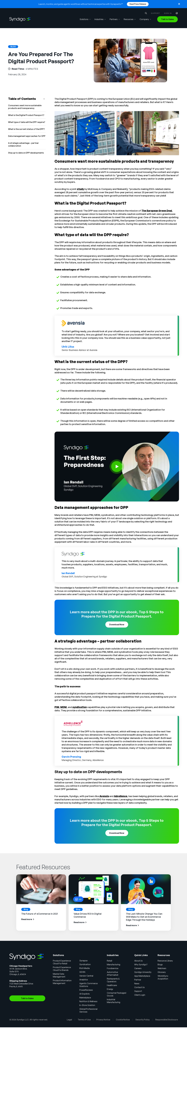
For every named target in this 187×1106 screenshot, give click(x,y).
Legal (69, 1019)
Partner (137, 979)
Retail (109, 960)
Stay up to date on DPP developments (26, 153)
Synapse (83, 960)
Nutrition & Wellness (88, 1001)
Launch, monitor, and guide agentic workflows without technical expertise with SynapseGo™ (80, 4)
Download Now (116, 624)
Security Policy (142, 1019)
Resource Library (165, 960)
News (136, 983)
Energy (110, 989)
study (80, 189)
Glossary (162, 972)
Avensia (104, 796)
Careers (137, 968)
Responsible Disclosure (166, 1019)
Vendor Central (86, 976)
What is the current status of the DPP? (26, 129)
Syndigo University (142, 972)
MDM (63, 707)
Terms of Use (84, 1019)
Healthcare (112, 985)
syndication (79, 707)
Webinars (162, 968)
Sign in (168, 13)
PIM (57, 707)
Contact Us (139, 987)
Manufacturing (113, 964)
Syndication (85, 964)
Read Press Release (138, 4)
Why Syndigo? (140, 964)
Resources (128, 19)
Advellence (120, 796)
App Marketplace (142, 976)
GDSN (82, 972)
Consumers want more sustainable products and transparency (24, 106)
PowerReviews (86, 990)
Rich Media (84, 968)
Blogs (160, 964)
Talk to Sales (167, 19)
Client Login (139, 995)
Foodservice (112, 968)
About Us (138, 960)
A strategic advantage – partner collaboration (23, 144)
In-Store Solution (87, 1005)
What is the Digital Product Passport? (26, 115)
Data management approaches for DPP (26, 136)
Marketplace (85, 997)
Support (155, 13)
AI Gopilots (84, 993)
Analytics (83, 979)
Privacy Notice (103, 1019)
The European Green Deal (156, 210)
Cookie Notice (123, 1019)
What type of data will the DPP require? (26, 122)
